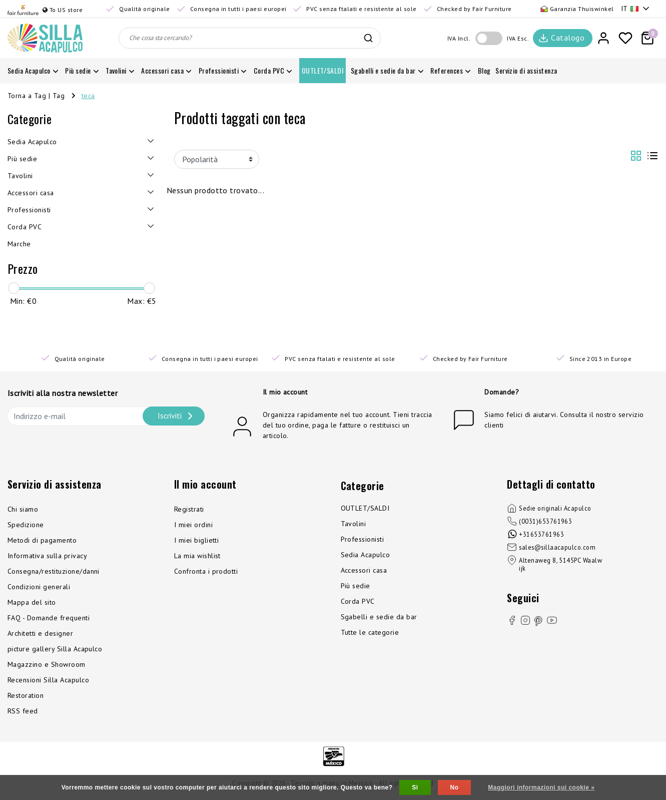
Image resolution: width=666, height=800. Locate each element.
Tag (59, 95)
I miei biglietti (196, 540)
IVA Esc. (518, 38)
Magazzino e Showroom (47, 664)
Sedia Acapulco (365, 554)
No (454, 787)
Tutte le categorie (370, 632)
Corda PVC (358, 601)
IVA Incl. (458, 38)
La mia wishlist (197, 555)
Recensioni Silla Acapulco (48, 679)
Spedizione (26, 524)
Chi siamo (23, 509)
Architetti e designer (40, 633)
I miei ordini (193, 524)
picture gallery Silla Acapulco (55, 648)
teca (88, 95)
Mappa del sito (32, 602)
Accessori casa (364, 570)
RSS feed (23, 710)
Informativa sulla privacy (47, 555)
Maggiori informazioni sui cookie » (541, 787)
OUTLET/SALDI (365, 508)
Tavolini (353, 523)
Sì (415, 787)
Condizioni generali (39, 586)
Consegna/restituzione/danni (54, 571)
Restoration (26, 695)
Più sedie (355, 585)
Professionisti (362, 539)
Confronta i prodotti (206, 571)
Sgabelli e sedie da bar (379, 616)
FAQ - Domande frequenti (49, 617)
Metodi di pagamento (42, 540)
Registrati (189, 509)
